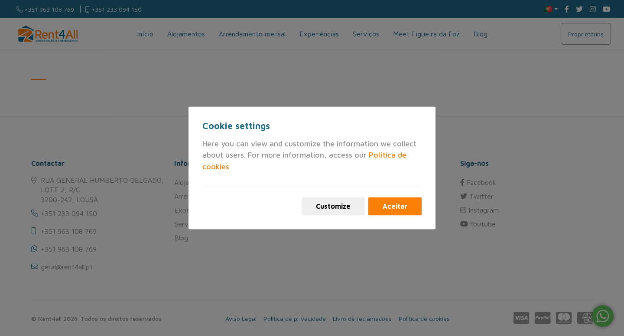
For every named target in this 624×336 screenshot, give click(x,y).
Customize (333, 206)
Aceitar (395, 206)
